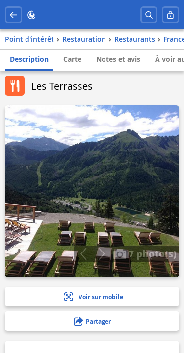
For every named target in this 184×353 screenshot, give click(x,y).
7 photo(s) (145, 253)
